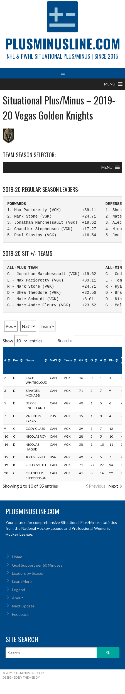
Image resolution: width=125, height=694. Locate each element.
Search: (90, 340)
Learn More (22, 581)
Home (17, 556)
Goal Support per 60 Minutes (37, 565)
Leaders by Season (28, 573)
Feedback (20, 614)
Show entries (23, 340)
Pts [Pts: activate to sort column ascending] (111, 360)
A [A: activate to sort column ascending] (101, 360)
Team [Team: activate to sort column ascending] (68, 360)
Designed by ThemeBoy (21, 677)
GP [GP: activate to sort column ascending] (81, 360)
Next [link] (113, 485)
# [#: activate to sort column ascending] (5, 360)
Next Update (23, 606)
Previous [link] (97, 485)
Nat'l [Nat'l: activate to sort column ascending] (53, 360)
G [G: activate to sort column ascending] (91, 360)
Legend (18, 589)
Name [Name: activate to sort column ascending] (30, 360)
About (17, 597)
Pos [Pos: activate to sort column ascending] (16, 360)
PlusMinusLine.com (62, 43)
